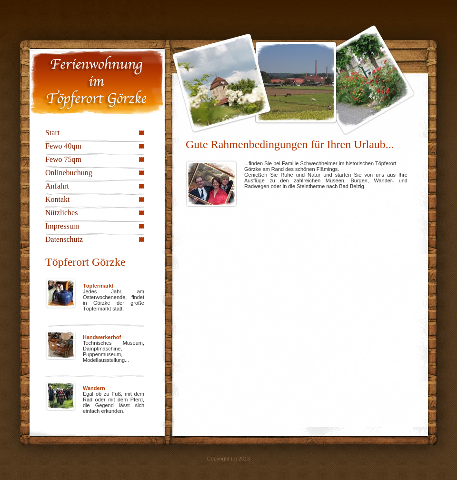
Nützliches (61, 213)
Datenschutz (64, 239)
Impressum (62, 226)
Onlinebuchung (68, 173)
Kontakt (57, 199)
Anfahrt (57, 186)
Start (52, 133)
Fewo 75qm (63, 159)
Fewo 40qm (63, 146)
